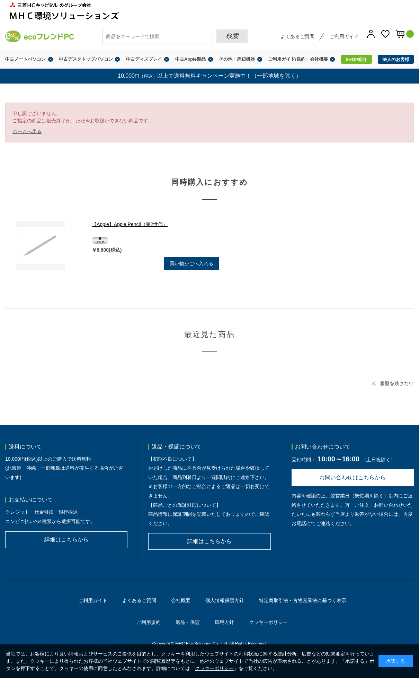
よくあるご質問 (297, 36)
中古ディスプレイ (144, 59)
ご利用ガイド (344, 36)
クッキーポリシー (268, 622)
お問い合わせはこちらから (352, 477)
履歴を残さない (397, 383)
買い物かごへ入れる (191, 263)
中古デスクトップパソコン (86, 59)
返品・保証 (188, 622)
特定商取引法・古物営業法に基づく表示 (302, 600)
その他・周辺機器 (237, 59)
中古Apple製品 (190, 59)
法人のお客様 (395, 59)
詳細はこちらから (66, 539)
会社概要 (180, 600)
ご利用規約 (148, 622)
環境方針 (224, 622)
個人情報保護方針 (224, 600)
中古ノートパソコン (25, 59)
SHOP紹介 (356, 59)
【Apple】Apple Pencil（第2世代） (130, 224)
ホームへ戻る (27, 131)
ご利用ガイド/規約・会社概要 (298, 59)
